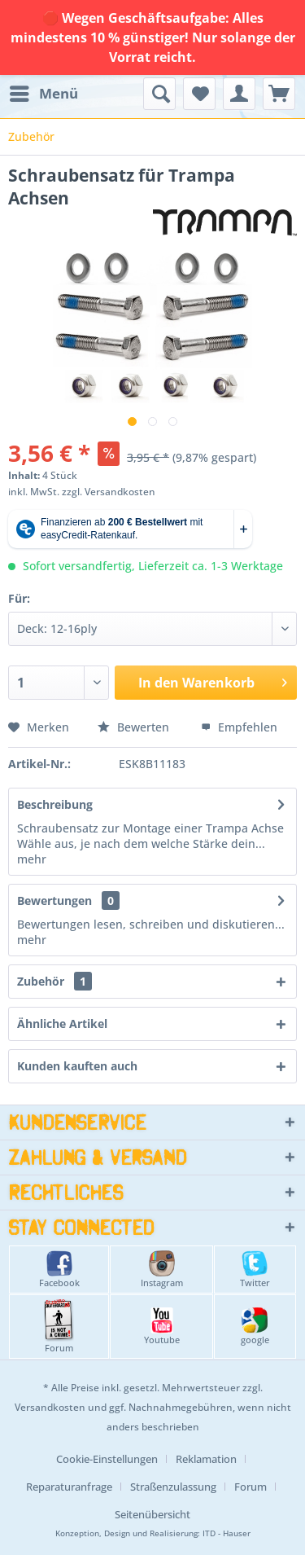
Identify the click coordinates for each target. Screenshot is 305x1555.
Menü (44, 92)
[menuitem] (43, 93)
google (255, 1326)
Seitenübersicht (152, 1514)
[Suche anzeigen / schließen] (159, 93)
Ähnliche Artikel (62, 1023)
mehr (31, 859)
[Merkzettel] (199, 93)
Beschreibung (55, 804)
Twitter (255, 1269)
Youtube (162, 1326)
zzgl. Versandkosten (108, 492)
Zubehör (54, 981)
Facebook (59, 1269)
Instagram (162, 1269)
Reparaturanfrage (69, 1486)
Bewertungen (54, 900)
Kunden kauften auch (77, 1066)
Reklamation (206, 1459)
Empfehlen (239, 727)
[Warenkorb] (279, 93)
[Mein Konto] (239, 93)
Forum (59, 1326)
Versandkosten (50, 1407)
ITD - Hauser (227, 1533)
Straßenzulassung (173, 1486)
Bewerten (135, 727)
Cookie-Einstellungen (107, 1459)
